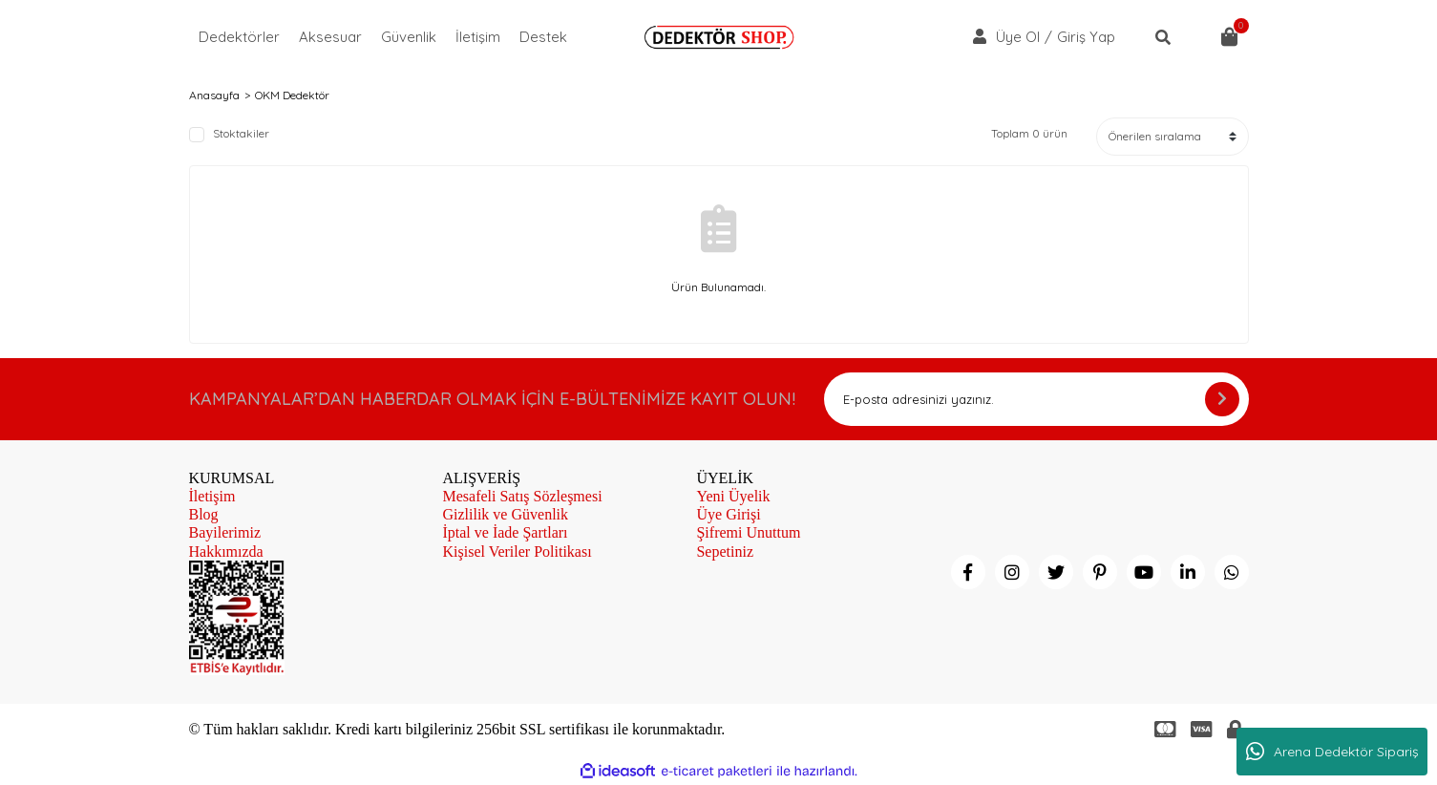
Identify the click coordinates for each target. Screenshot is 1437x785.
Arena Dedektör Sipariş (1332, 751)
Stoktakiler (241, 133)
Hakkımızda (226, 551)
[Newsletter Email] (1036, 399)
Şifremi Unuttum (748, 532)
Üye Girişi (728, 514)
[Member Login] (979, 36)
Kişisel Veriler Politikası (516, 551)
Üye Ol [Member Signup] (1018, 37)
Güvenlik (408, 37)
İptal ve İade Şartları (504, 532)
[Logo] (719, 37)
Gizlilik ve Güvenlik (505, 514)
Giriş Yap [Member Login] (1086, 37)
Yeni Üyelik (733, 496)
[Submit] (1222, 399)
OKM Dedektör (292, 95)
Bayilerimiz (225, 532)
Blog (204, 514)
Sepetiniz (724, 551)
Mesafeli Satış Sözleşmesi (522, 496)
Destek (543, 37)
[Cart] (1230, 37)
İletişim (477, 37)
